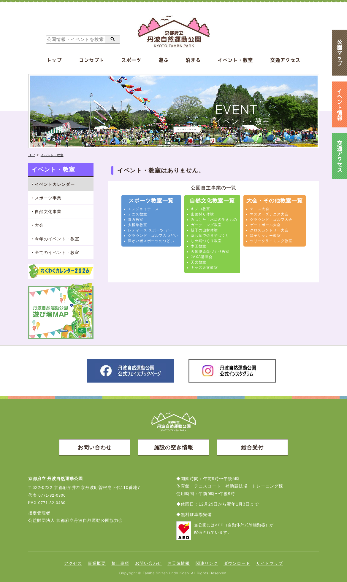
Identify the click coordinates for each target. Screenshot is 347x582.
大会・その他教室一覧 (274, 201)
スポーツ (131, 60)
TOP (32, 155)
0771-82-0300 (53, 495)
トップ (54, 60)
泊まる (193, 60)
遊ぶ (164, 60)
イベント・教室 (235, 60)
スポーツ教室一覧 (151, 201)
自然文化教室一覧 (212, 201)
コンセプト (91, 60)
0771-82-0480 (53, 502)
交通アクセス (285, 60)
